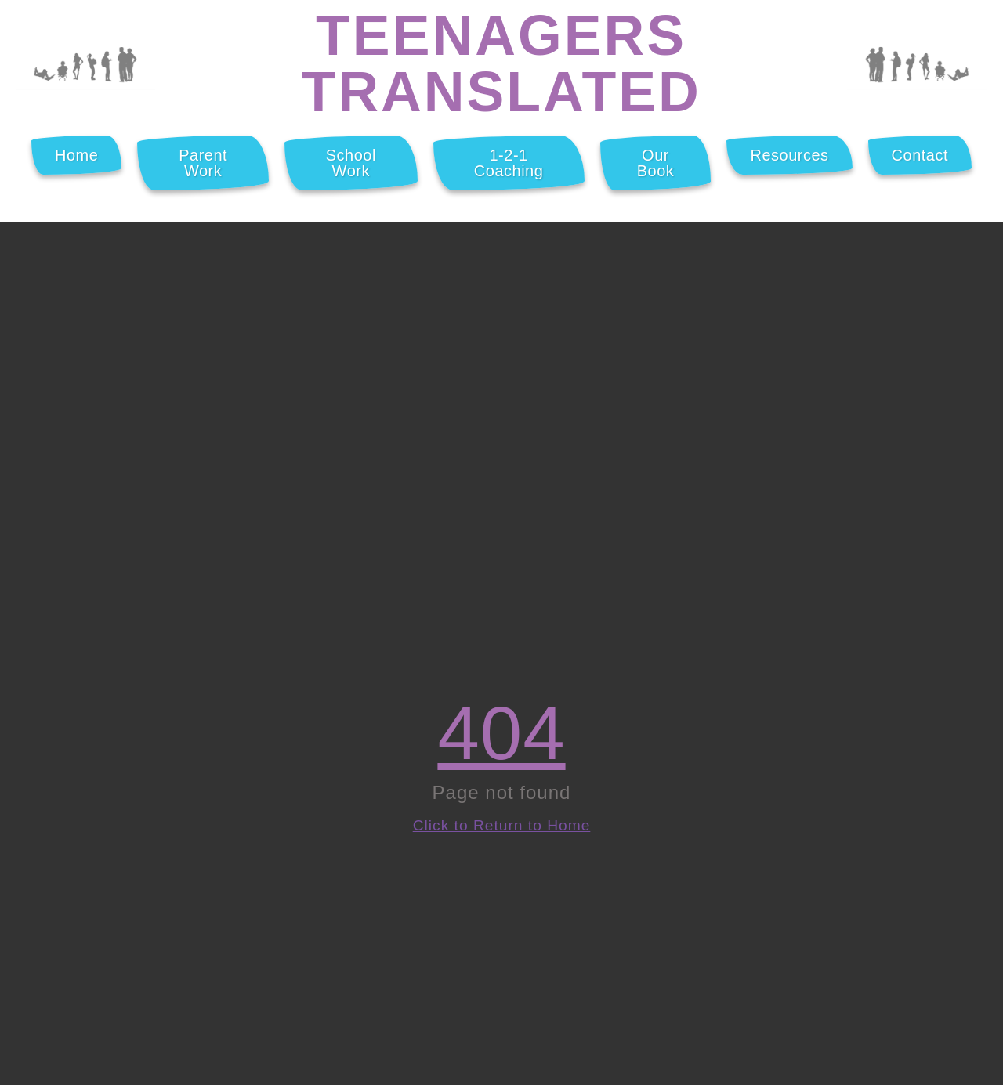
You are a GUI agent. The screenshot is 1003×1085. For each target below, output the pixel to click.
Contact (920, 155)
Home (76, 155)
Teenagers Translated (501, 63)
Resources (789, 155)
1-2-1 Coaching (509, 162)
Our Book (656, 162)
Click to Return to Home (502, 825)
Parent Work (203, 162)
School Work (351, 162)
